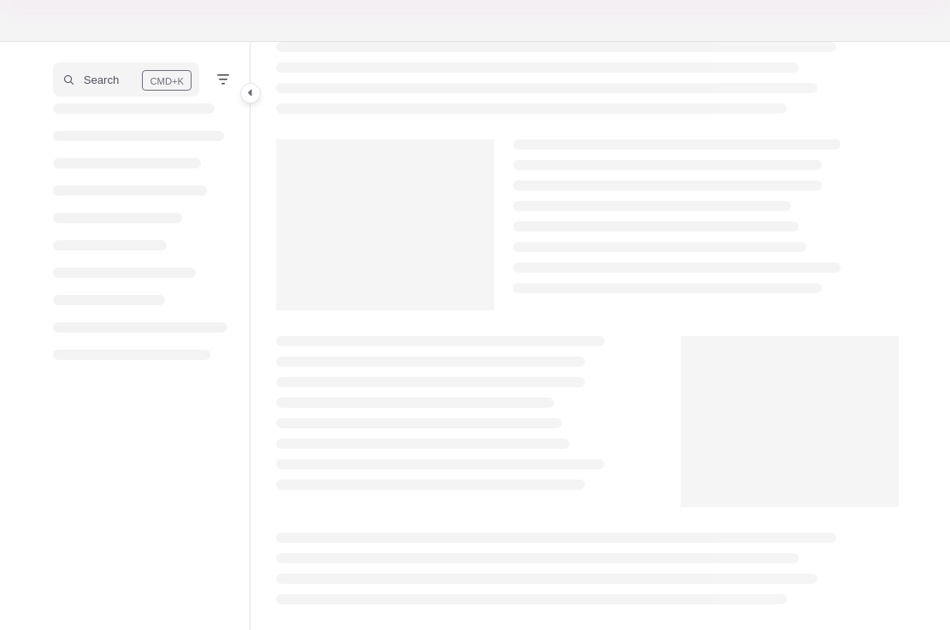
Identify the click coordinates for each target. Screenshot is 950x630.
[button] (126, 79)
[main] (587, 336)
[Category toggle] (250, 93)
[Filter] (223, 79)
